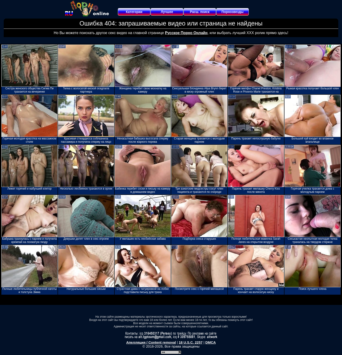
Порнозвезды (233, 12)
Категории (134, 12)
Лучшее (167, 12)
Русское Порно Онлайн (186, 33)
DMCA (210, 342)
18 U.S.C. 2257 (191, 342)
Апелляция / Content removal (151, 342)
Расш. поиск (200, 12)
